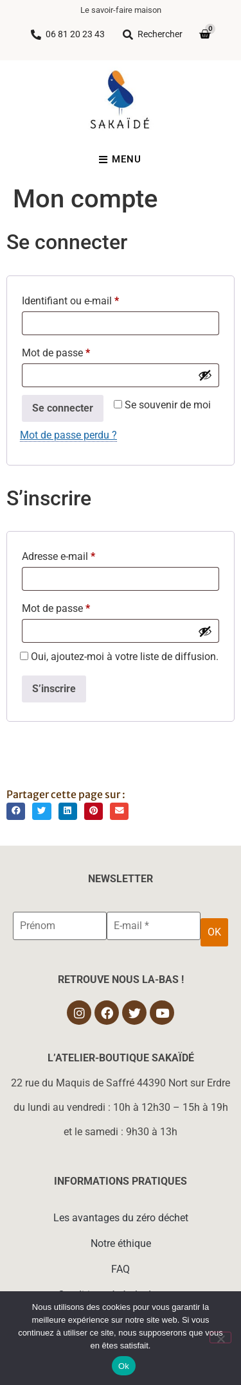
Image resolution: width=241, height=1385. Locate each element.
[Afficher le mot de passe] (205, 375)
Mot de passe (80, 351)
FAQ (120, 1269)
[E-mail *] (154, 926)
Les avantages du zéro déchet (120, 1218)
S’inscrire (54, 689)
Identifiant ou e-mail (95, 299)
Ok (123, 1366)
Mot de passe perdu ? (68, 435)
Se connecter (62, 408)
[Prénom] (60, 926)
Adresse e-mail (83, 554)
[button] (15, 811)
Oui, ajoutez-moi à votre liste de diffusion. (119, 657)
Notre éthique (121, 1243)
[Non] (220, 1337)
